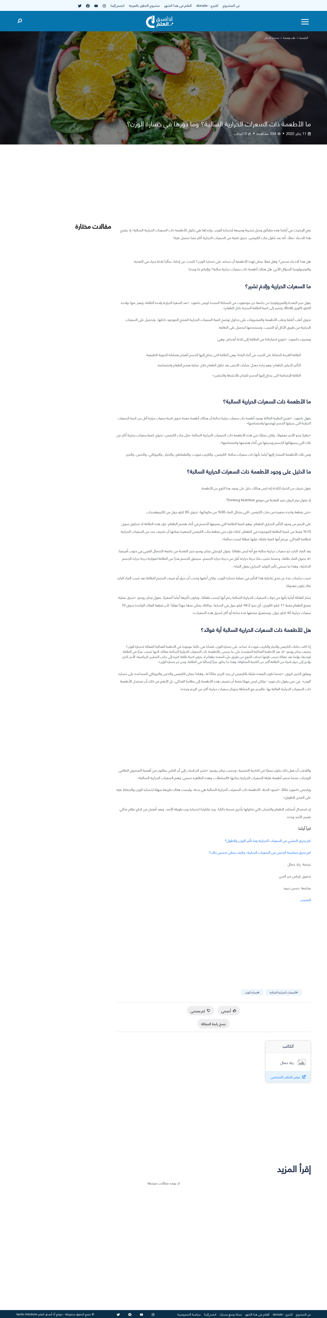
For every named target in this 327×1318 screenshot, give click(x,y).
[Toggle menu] (305, 22)
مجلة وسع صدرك (231, 1314)
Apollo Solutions (26, 1314)
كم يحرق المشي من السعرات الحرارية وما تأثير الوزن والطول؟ (268, 840)
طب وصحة (289, 37)
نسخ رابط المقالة (213, 1023)
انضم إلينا (117, 5)
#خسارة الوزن (252, 992)
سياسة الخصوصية (189, 1314)
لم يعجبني (200, 1010)
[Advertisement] (213, 189)
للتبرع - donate (207, 5)
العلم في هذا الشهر (178, 5)
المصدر (305, 899)
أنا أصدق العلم (46, 1314)
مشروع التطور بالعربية (144, 5)
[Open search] (19, 20)
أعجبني (228, 1010)
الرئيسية (303, 37)
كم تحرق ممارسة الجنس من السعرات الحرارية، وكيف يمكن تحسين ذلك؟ (260, 852)
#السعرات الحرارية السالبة (284, 992)
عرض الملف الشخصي (285, 1076)
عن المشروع (231, 5)
